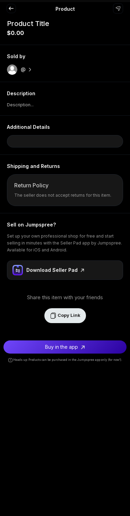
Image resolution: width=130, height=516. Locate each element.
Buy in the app (65, 347)
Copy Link (65, 315)
